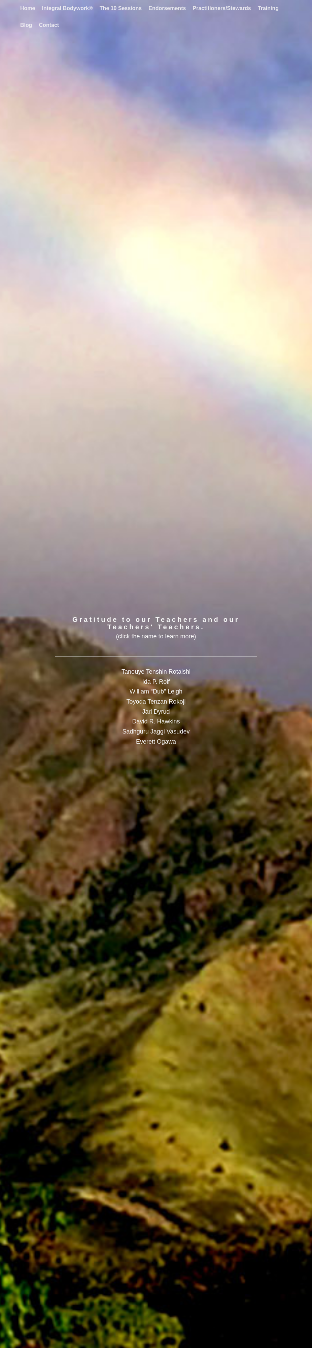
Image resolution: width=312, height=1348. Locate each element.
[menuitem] (27, 8)
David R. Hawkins (156, 721)
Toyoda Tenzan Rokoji (156, 701)
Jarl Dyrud (156, 711)
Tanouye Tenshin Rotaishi (156, 671)
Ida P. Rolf (156, 681)
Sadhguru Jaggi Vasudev (156, 731)
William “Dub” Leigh (156, 691)
